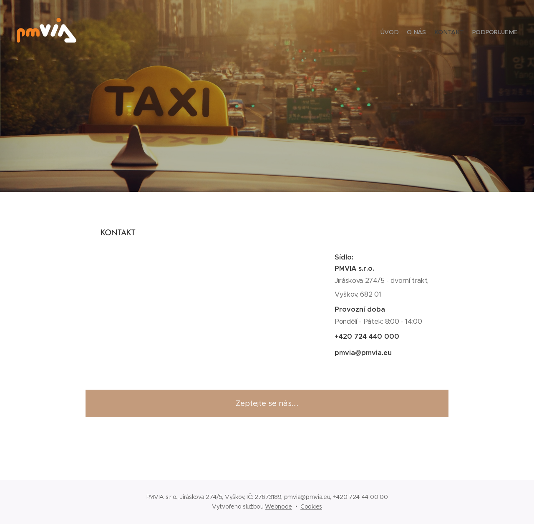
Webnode (278, 506)
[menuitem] (493, 33)
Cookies (311, 506)
